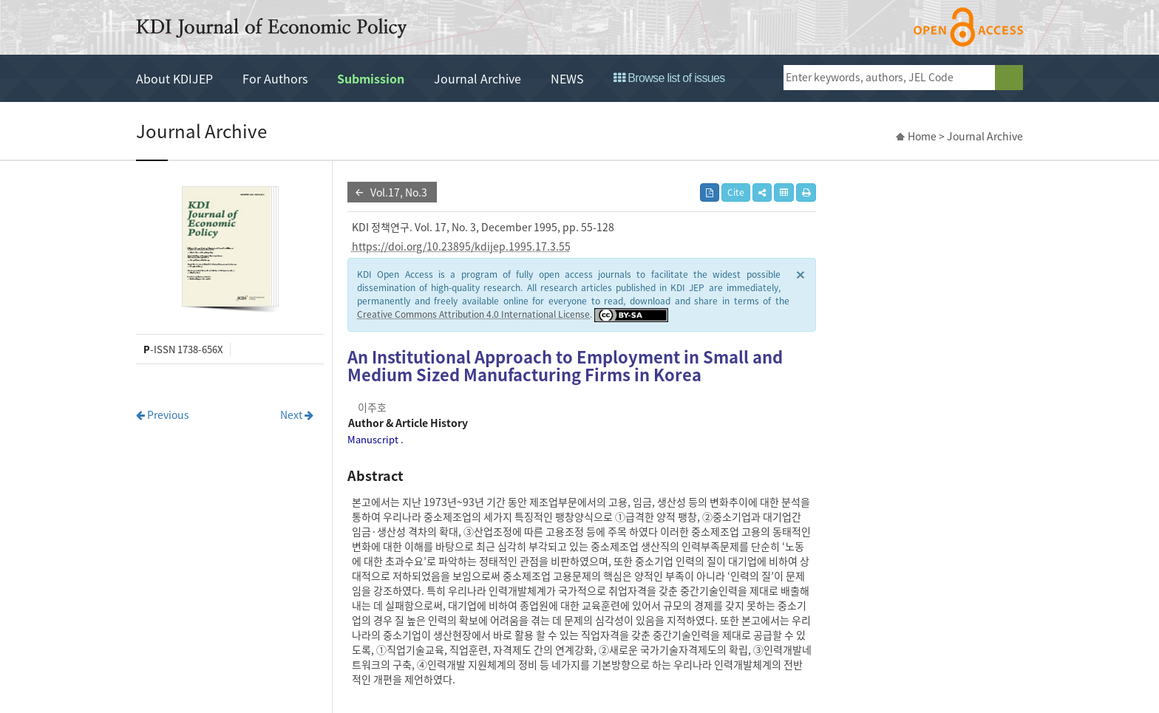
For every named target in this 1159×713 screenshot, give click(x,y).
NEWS (567, 78)
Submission (370, 78)
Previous (162, 414)
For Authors (274, 78)
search (1009, 77)
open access (968, 27)
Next (296, 414)
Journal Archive (477, 78)
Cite (735, 192)
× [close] (800, 274)
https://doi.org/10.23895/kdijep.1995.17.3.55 (461, 246)
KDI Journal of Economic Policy (271, 28)
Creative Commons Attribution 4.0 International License (473, 314)
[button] (762, 192)
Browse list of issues (669, 78)
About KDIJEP (174, 78)
